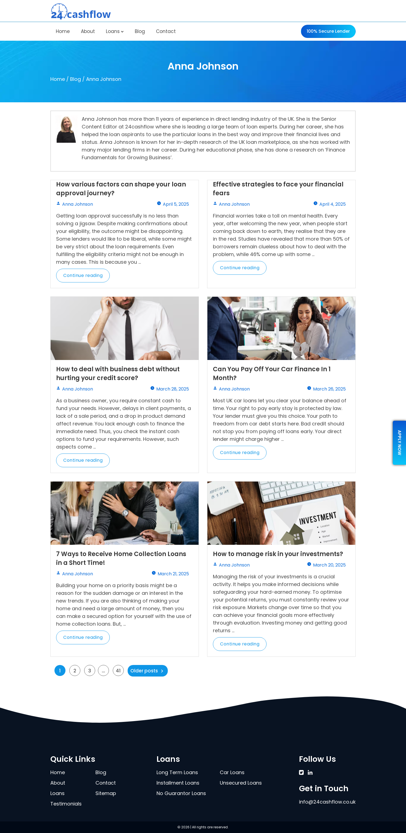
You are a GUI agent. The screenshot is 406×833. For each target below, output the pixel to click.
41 (118, 670)
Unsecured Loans (241, 782)
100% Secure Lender (328, 31)
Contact (166, 31)
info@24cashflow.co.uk (327, 801)
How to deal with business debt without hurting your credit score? (118, 373)
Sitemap (105, 793)
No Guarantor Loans (181, 793)
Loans (115, 31)
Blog (140, 31)
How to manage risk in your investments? (278, 554)
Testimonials (66, 803)
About (88, 31)
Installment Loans (178, 782)
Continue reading (86, 277)
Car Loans (232, 772)
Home (63, 31)
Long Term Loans (177, 772)
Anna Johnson (77, 204)
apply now (399, 442)
